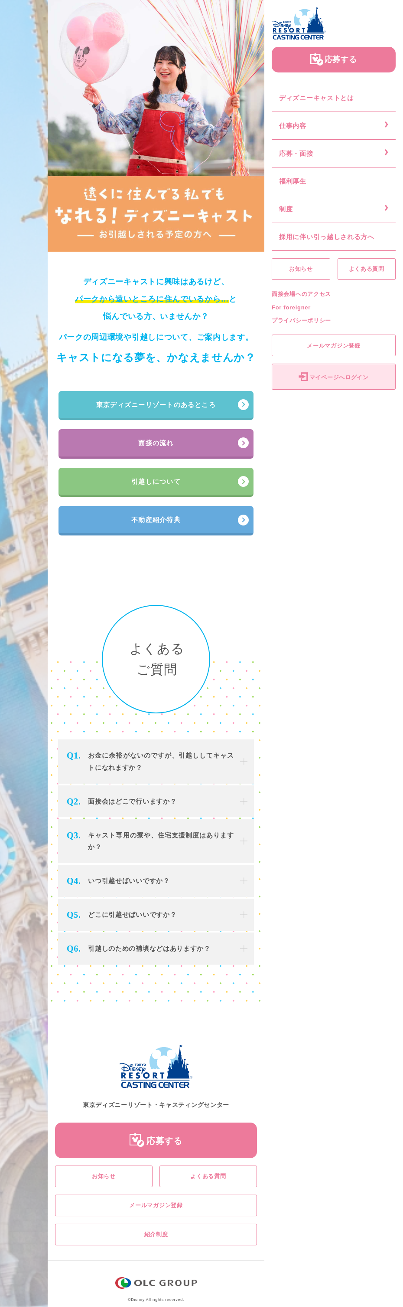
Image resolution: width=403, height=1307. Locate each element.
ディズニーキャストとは (316, 98)
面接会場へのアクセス (301, 294)
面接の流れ (155, 443)
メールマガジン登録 (333, 345)
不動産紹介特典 (156, 519)
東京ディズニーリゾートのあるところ (156, 404)
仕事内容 (292, 125)
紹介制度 (156, 1234)
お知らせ (301, 269)
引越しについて (156, 481)
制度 (285, 209)
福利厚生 (292, 181)
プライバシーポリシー (301, 320)
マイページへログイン (339, 377)
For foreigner (291, 307)
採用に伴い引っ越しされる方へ (326, 236)
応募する (341, 59)
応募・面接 (296, 153)
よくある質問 (366, 269)
